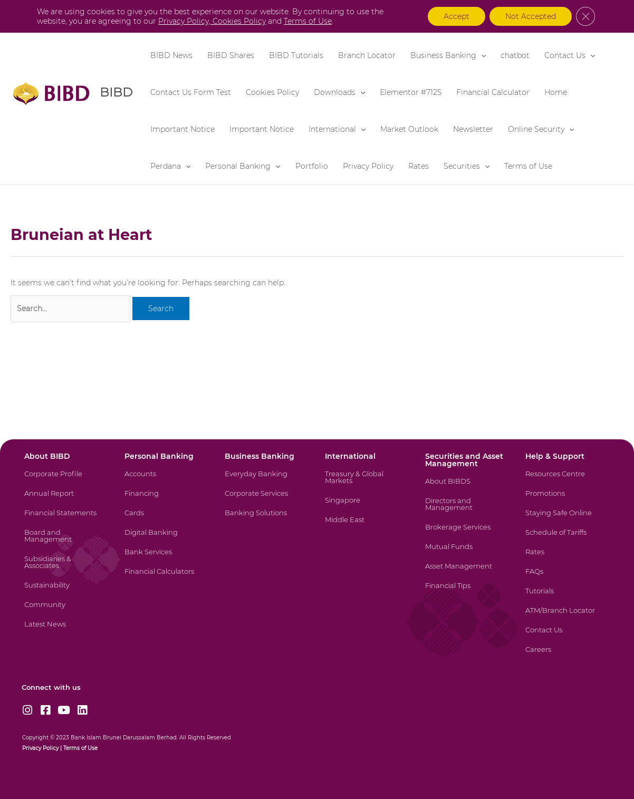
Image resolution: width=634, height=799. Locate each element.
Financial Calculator (493, 92)
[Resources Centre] (566, 480)
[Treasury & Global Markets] (365, 483)
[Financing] (165, 499)
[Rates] (566, 558)
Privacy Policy (368, 166)
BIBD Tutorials (296, 55)
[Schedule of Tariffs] (566, 538)
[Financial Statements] (65, 519)
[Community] (65, 611)
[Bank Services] (165, 558)
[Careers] (566, 656)
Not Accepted (530, 16)
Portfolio (311, 166)
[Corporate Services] (265, 499)
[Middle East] (365, 526)
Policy (50, 748)
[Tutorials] (566, 597)
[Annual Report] (65, 499)
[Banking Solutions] (265, 519)
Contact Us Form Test (190, 92)
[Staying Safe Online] (566, 519)
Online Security (541, 129)
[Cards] (165, 519)
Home (555, 92)
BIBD (116, 92)
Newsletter (473, 129)
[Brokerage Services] (466, 533)
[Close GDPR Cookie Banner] (585, 16)
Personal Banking (242, 166)
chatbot (515, 55)
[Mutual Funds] (466, 553)
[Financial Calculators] (165, 578)
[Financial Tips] (466, 592)
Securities (466, 166)
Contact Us (569, 55)
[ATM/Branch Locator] (566, 617)
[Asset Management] (466, 572)
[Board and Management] (65, 542)
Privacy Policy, (185, 21)
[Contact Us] (566, 636)
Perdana (170, 166)
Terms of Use (528, 166)
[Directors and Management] (466, 510)
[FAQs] (566, 578)
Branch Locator (367, 55)
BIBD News (171, 55)
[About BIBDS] (466, 487)
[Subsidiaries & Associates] (65, 568)
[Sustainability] (65, 591)
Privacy (31, 748)
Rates (418, 166)
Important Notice (182, 129)
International (337, 129)
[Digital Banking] (165, 538)
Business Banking (448, 55)
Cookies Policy (272, 92)
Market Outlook (409, 129)
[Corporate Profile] (65, 480)
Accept (456, 16)
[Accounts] (165, 480)
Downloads (339, 92)
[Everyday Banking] (265, 480)
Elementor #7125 (410, 92)
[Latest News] (65, 630)
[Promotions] (566, 499)
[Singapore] (365, 506)
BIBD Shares (230, 55)
